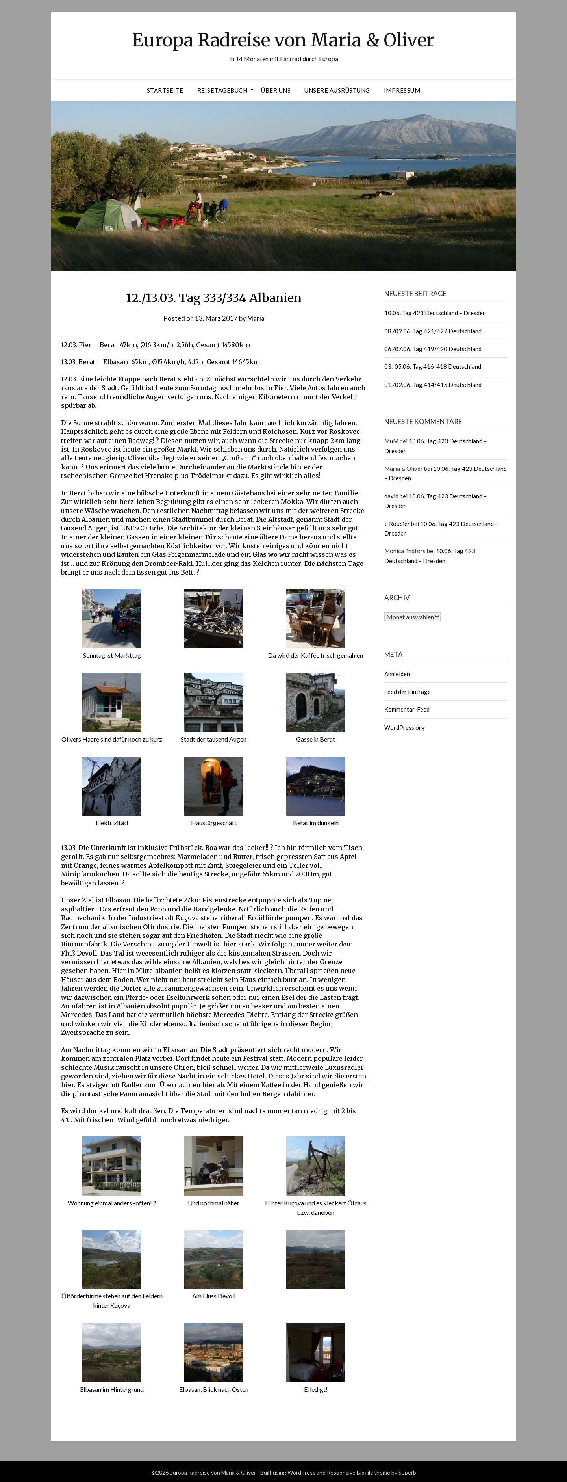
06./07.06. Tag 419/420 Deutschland (433, 348)
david (391, 496)
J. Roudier (397, 523)
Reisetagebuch (222, 90)
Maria (256, 318)
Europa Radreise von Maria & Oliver (283, 40)
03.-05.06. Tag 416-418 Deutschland (432, 366)
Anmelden (397, 673)
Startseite (165, 90)
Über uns (276, 90)
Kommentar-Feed (407, 709)
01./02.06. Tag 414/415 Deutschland (433, 384)
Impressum (402, 90)
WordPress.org (404, 727)
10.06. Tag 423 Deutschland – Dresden (435, 312)
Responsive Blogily (350, 1470)
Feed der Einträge (407, 691)
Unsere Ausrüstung (337, 90)
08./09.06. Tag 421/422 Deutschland (433, 331)
